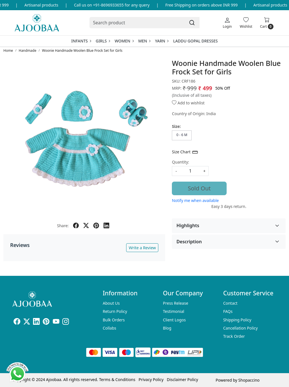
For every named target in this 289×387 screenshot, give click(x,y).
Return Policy (115, 311)
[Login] (227, 22)
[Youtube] (56, 322)
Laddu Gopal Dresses (195, 41)
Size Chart (185, 152)
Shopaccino (248, 380)
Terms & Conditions (117, 379)
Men (144, 41)
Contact (230, 303)
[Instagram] (65, 322)
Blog (167, 328)
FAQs (228, 311)
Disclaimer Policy (182, 379)
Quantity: (180, 162)
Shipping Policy (237, 319)
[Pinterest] (46, 322)
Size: (176, 126)
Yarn (161, 41)
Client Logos (174, 319)
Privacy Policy (151, 379)
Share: (63, 225)
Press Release (175, 303)
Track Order (234, 336)
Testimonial (173, 311)
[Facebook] (16, 322)
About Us (111, 303)
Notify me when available (195, 200)
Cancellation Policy (240, 328)
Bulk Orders (114, 319)
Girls (103, 41)
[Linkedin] (36, 322)
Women (124, 41)
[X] (26, 322)
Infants (81, 41)
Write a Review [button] (142, 247)
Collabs (109, 328)
